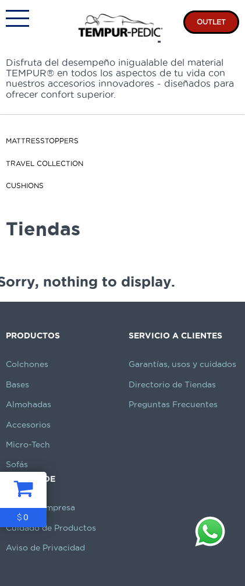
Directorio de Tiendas (172, 384)
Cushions (25, 185)
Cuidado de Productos (51, 527)
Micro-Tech (28, 444)
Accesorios (28, 424)
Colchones (27, 364)
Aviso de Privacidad (45, 547)
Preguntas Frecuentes (173, 404)
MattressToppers (42, 140)
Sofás (17, 464)
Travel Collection (44, 163)
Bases (17, 384)
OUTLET (211, 22)
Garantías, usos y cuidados (182, 364)
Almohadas (28, 404)
